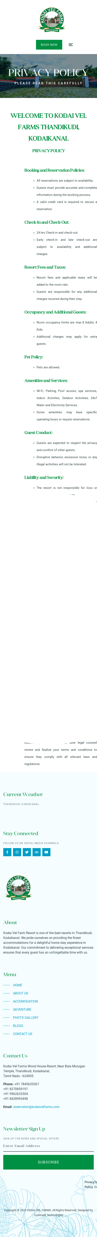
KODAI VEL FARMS (39, 1210)
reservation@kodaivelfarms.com (36, 1107)
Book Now (49, 44)
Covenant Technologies (48, 1215)
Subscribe (48, 1162)
